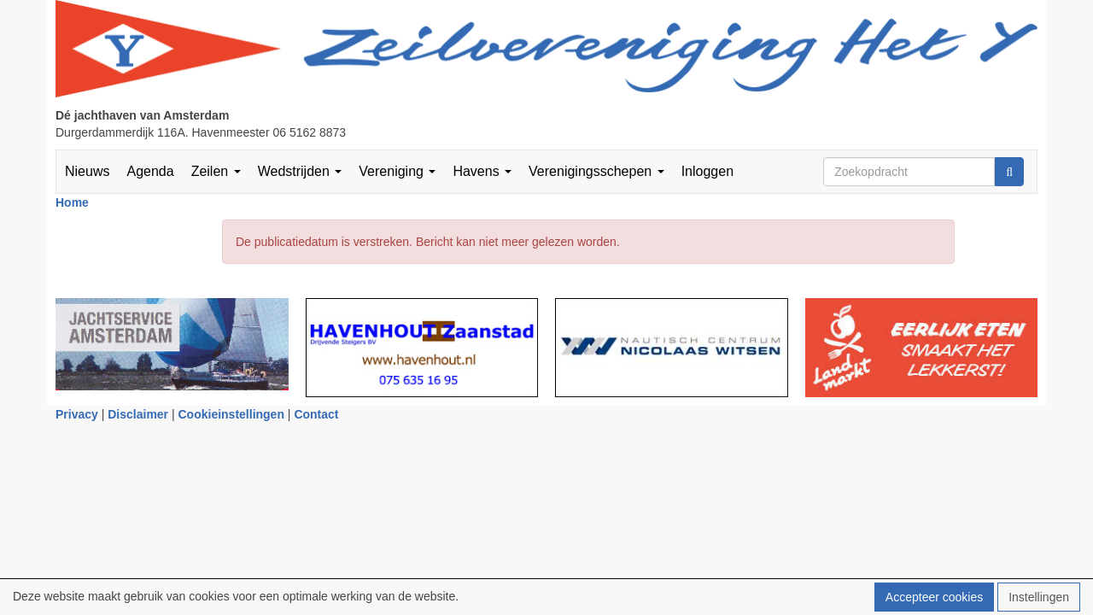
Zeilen (216, 171)
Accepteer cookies (934, 597)
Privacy (77, 414)
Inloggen (707, 171)
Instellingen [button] (1038, 597)
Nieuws (87, 171)
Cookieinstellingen (231, 414)
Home (72, 202)
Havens (482, 171)
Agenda (149, 171)
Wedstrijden (300, 171)
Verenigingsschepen (596, 171)
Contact (316, 414)
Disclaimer (138, 414)
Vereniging (397, 171)
